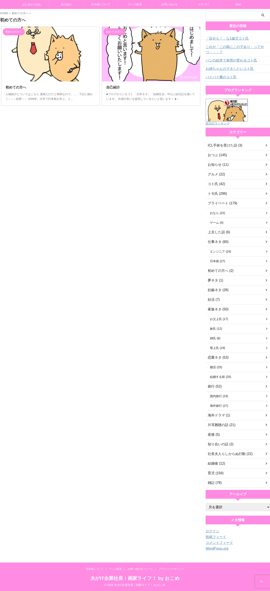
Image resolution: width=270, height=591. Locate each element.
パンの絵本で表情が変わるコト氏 (228, 60)
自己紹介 (66, 4)
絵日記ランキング (218, 123)
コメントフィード (218, 543)
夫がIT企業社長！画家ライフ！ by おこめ (135, 578)
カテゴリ (203, 4)
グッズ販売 (135, 4)
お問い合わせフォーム (140, 568)
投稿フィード (215, 537)
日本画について (100, 4)
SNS (238, 4)
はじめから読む (32, 4)
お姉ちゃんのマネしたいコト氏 (227, 68)
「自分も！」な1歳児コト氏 (224, 38)
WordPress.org (216, 548)
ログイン (212, 531)
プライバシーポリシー (171, 568)
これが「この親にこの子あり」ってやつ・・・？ (231, 49)
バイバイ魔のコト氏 (219, 77)
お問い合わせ (169, 4)
